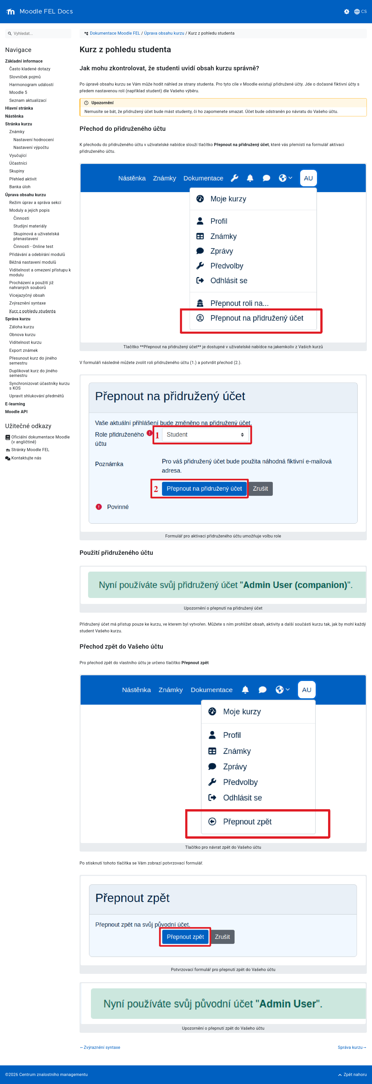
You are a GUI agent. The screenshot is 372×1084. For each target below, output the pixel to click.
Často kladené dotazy (29, 69)
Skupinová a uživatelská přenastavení (36, 236)
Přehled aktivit (23, 179)
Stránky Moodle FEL (30, 450)
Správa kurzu (17, 319)
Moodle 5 (18, 92)
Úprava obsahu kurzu (25, 195)
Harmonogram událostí (31, 84)
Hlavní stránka (19, 108)
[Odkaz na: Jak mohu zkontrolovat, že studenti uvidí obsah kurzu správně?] (265, 68)
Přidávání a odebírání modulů (37, 254)
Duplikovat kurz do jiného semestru (33, 373)
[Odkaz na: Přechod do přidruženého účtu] (171, 129)
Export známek (23, 350)
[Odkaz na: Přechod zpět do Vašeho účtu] (169, 647)
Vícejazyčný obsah (27, 295)
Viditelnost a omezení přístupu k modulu (40, 272)
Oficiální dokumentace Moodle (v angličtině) (40, 439)
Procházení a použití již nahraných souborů (31, 285)
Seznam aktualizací (28, 100)
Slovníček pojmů (25, 77)
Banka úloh (19, 187)
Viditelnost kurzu (25, 342)
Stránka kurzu (18, 124)
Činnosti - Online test (33, 246)
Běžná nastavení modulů (32, 262)
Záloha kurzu (21, 327)
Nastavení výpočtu (31, 147)
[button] (347, 11)
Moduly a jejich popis (29, 210)
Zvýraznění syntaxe (27, 303)
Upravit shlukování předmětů (36, 396)
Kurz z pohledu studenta (32, 311)
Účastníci (18, 163)
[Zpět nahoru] (352, 1074)
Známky (17, 132)
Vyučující (18, 155)
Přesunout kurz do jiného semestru (33, 360)
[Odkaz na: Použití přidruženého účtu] (159, 553)
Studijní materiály (30, 226)
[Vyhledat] (38, 33)
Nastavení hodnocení (33, 140)
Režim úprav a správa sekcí (35, 202)
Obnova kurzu (22, 334)
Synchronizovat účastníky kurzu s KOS (39, 386)
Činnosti (21, 218)
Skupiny (16, 171)
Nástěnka (14, 116)
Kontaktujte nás (26, 458)
